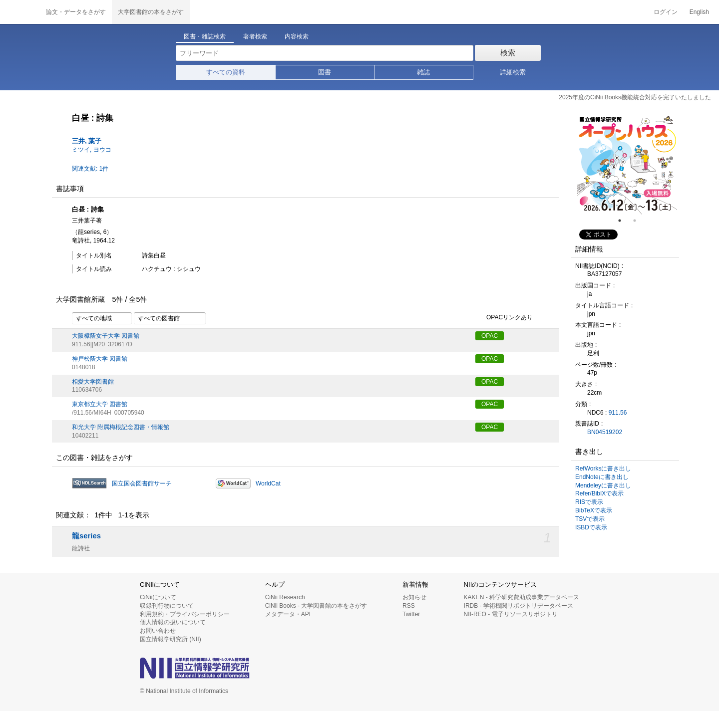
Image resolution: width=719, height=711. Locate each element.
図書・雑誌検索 (205, 36)
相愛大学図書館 (93, 381)
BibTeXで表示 (593, 510)
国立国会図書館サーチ (142, 483)
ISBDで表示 (591, 527)
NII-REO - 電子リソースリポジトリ (511, 614)
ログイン (666, 11)
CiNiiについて (158, 597)
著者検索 (255, 36)
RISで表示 (589, 501)
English (699, 11)
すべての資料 (225, 72)
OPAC (489, 335)
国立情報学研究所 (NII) (170, 639)
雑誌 (423, 72)
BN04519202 (604, 432)
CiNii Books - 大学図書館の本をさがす (316, 605)
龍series (86, 536)
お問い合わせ (158, 630)
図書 (324, 72)
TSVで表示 (590, 518)
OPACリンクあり (504, 317)
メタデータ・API (288, 614)
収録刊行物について (167, 605)
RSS (408, 605)
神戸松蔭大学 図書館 (99, 358)
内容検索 (297, 36)
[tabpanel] (627, 165)
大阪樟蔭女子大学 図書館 (105, 335)
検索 (507, 52)
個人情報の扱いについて (173, 622)
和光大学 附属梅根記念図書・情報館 (120, 427)
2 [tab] (639, 221)
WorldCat (268, 483)
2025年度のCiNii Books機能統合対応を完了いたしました (635, 97)
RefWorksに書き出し (603, 468)
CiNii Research (285, 597)
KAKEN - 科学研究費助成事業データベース (521, 597)
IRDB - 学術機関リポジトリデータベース (518, 605)
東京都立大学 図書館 (99, 404)
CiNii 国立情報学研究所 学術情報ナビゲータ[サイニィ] (20, 12)
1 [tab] (624, 221)
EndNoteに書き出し (602, 477)
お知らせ (414, 597)
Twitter (411, 614)
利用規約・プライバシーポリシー (185, 614)
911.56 (618, 412)
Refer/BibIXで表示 (599, 493)
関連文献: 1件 (90, 168)
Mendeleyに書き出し (603, 485)
